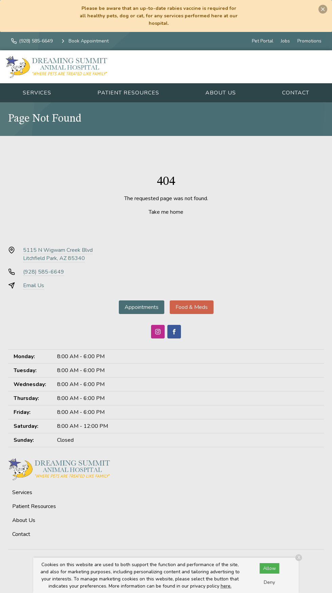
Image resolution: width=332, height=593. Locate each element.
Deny (269, 582)
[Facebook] (174, 331)
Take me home (166, 212)
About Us (220, 93)
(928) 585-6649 (43, 272)
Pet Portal (262, 41)
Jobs (285, 41)
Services (37, 93)
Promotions (309, 41)
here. (226, 586)
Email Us (33, 285)
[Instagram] (158, 331)
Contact (295, 93)
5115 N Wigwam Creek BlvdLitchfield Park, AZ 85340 (58, 254)
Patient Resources (128, 93)
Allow (269, 568)
